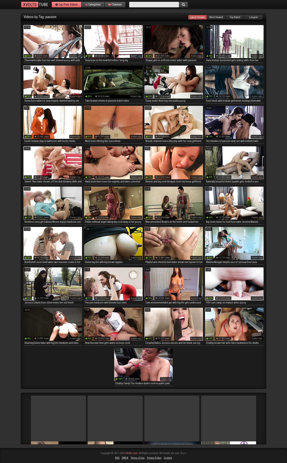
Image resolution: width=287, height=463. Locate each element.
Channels (115, 4)
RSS (117, 457)
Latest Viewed (197, 17)
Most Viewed (216, 17)
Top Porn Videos (66, 4)
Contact (168, 457)
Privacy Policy (154, 457)
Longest (253, 17)
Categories (93, 4)
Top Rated (235, 17)
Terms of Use (138, 457)
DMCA (125, 457)
